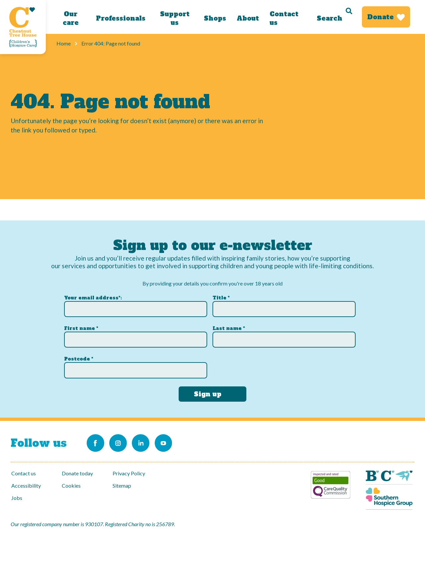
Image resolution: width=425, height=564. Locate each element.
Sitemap (122, 485)
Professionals (120, 18)
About (247, 18)
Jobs (16, 498)
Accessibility (26, 485)
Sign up (207, 392)
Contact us (283, 18)
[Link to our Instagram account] (121, 442)
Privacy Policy (129, 473)
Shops (215, 18)
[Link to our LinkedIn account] (146, 442)
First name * (81, 327)
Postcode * (78, 358)
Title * (221, 296)
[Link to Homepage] (23, 27)
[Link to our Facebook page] (96, 442)
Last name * (228, 327)
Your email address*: (93, 296)
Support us (174, 18)
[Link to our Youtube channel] (171, 442)
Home (63, 43)
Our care (70, 18)
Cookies (71, 485)
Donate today (77, 473)
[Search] (334, 17)
